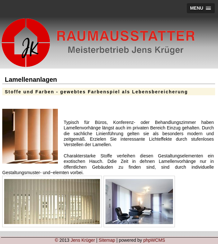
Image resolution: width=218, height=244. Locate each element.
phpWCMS (154, 240)
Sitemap (107, 240)
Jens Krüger (83, 240)
